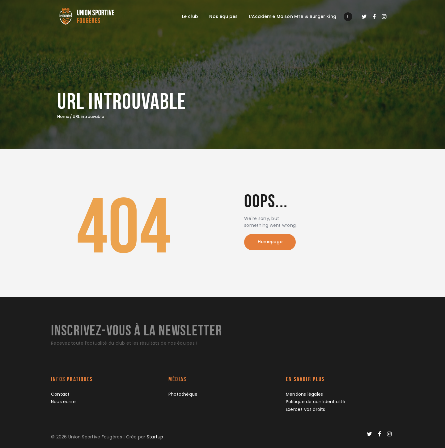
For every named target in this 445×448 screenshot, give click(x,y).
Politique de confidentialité (316, 401)
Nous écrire (63, 401)
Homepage (272, 242)
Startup (155, 437)
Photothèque (183, 394)
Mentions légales (304, 394)
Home (63, 116)
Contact (60, 394)
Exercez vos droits (306, 409)
